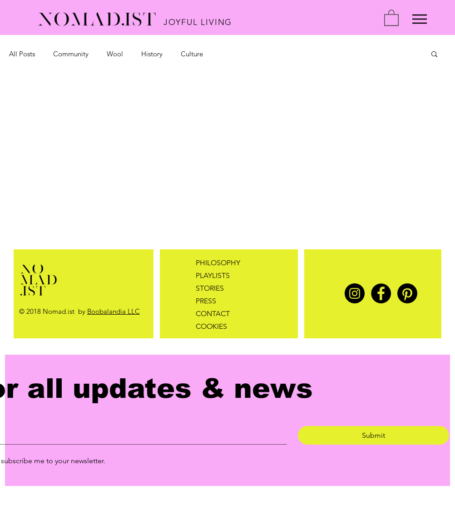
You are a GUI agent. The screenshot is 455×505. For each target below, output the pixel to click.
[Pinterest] (407, 293)
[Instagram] (355, 293)
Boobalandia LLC (113, 311)
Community (71, 54)
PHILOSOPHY (218, 262)
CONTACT (213, 313)
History (152, 54)
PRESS (206, 301)
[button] (391, 17)
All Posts (22, 54)
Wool (115, 54)
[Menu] (420, 19)
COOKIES (211, 326)
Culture (192, 54)
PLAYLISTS (213, 275)
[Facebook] (381, 293)
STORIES (210, 288)
